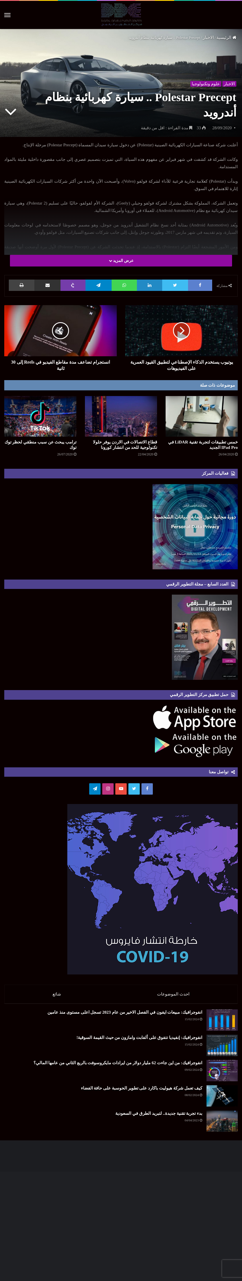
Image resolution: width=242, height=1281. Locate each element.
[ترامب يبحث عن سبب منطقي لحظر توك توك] (40, 416)
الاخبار (208, 37)
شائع (57, 994)
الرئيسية (226, 37)
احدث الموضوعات (173, 994)
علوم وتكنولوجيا (205, 82)
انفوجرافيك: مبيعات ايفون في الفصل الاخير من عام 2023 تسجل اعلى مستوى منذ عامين (124, 1015)
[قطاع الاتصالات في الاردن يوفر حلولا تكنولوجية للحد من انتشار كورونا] (121, 416)
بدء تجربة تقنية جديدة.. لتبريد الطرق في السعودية (158, 1116)
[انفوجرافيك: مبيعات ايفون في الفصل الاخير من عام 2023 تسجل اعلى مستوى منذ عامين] (222, 1023)
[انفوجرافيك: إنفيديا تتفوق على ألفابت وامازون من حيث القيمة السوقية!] (222, 1048)
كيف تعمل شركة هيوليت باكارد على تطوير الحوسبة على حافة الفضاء (142, 1091)
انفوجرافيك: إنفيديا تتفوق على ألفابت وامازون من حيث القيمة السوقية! (139, 1040)
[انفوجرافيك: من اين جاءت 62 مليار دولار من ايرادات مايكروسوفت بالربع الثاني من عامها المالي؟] (222, 1073)
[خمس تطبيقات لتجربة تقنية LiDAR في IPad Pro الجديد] (202, 416)
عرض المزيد (121, 261)
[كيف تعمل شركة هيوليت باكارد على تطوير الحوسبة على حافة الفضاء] (222, 1098)
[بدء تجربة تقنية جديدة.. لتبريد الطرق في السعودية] (222, 1124)
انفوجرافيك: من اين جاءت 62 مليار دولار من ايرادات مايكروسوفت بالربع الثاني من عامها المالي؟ (118, 1065)
